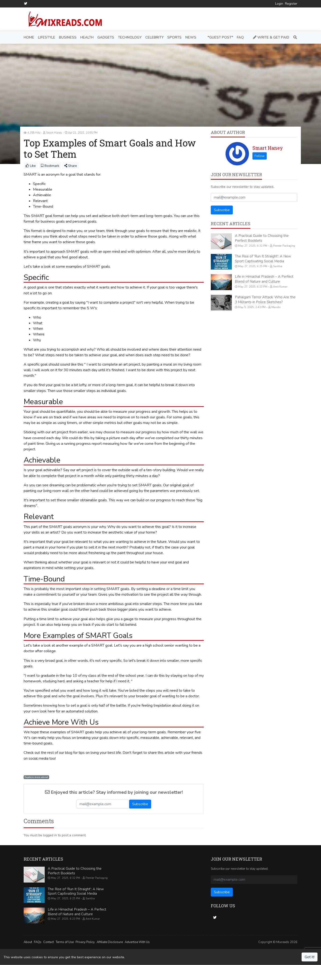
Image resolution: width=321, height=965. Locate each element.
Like (31, 166)
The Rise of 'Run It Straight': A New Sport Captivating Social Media (263, 258)
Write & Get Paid (271, 37)
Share (70, 166)
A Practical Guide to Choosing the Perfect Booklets (262, 238)
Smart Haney (267, 148)
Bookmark (50, 166)
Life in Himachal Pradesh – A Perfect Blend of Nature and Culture (264, 279)
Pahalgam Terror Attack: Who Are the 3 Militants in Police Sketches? (265, 299)
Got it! (309, 957)
